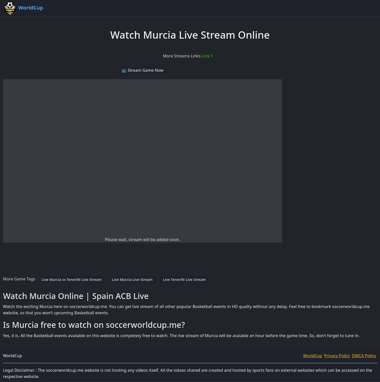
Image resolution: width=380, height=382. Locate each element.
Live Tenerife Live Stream (184, 279)
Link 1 (207, 56)
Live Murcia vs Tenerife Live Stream (71, 279)
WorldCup (312, 355)
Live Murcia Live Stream (132, 279)
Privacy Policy (337, 355)
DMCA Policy (364, 355)
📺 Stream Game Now (142, 70)
